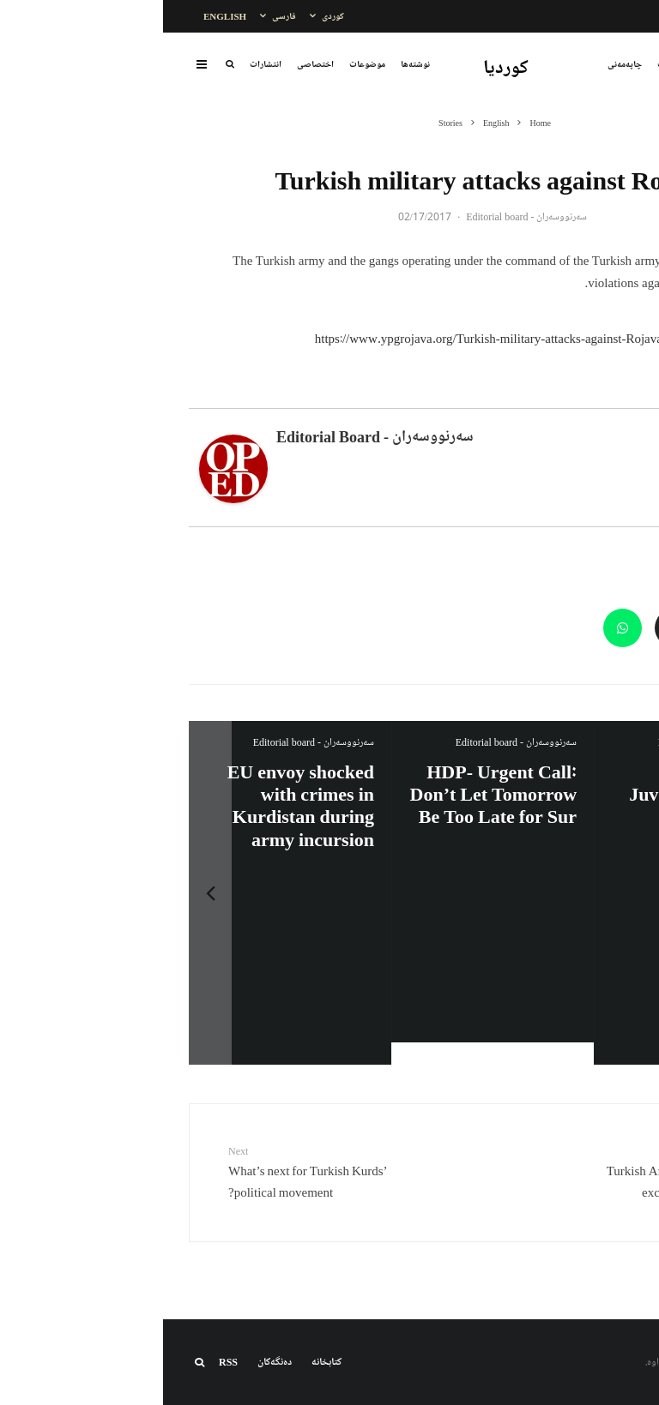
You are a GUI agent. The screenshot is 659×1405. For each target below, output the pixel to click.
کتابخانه (163, 1361)
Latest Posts (545, 397)
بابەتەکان (549, 63)
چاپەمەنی (461, 63)
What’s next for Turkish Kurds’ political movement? (156, 1171)
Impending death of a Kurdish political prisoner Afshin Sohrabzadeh (537, 805)
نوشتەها (252, 63)
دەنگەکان (111, 1361)
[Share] (614, 628)
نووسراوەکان (603, 63)
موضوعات (204, 63)
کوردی (170, 15)
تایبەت (505, 63)
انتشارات (102, 63)
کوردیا (343, 67)
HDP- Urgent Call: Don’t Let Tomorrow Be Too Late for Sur (128, 793)
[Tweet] (562, 628)
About (610, 397)
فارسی (121, 15)
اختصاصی (152, 63)
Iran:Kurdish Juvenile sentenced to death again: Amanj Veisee (338, 805)
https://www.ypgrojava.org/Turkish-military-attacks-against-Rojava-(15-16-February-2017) (392, 337)
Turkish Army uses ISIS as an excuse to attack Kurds (502, 1171)
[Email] (511, 628)
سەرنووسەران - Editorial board (363, 216)
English (61, 15)
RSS (65, 1361)
